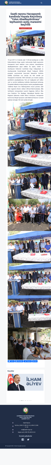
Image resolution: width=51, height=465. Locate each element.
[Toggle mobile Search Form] (41, 2)
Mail (36, 361)
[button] (20, 400)
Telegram (28, 361)
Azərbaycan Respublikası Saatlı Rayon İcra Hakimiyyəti (15, 3)
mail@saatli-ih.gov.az (26, 429)
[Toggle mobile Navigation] (45, 3)
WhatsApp (20, 361)
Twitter (12, 361)
